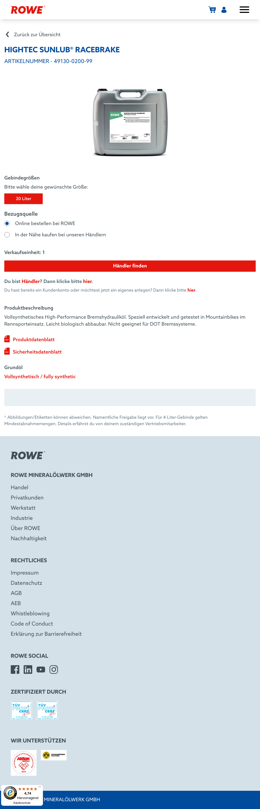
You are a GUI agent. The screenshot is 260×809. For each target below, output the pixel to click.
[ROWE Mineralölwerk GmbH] (28, 10)
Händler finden (130, 266)
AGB (16, 593)
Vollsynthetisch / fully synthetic (40, 377)
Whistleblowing (30, 614)
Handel (19, 488)
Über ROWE (25, 528)
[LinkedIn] (28, 669)
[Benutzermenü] (224, 9)
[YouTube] (41, 669)
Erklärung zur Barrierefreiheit (46, 634)
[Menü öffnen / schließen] (244, 9)
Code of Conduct (32, 624)
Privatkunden (27, 498)
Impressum (25, 573)
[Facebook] (15, 669)
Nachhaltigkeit (29, 539)
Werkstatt (23, 508)
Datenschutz (26, 583)
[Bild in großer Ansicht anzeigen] (130, 122)
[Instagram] (53, 669)
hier (191, 290)
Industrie (22, 518)
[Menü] (40, 788)
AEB (16, 604)
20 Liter (23, 199)
